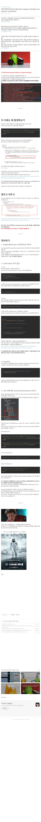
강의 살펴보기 (5, 75)
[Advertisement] (13, 30)
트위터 (23, 692)
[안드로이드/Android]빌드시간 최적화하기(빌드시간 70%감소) (14, 659)
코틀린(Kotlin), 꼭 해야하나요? (7, 651)
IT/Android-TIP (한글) (6, 6)
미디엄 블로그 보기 (6, 59)
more (39, 697)
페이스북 (17, 692)
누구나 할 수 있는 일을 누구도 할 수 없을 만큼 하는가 (12, 733)
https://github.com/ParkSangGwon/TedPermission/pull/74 (16, 375)
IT (2, 648)
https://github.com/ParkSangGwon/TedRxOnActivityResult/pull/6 (18, 373)
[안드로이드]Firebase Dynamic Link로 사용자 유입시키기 (12, 656)
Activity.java (4, 195)
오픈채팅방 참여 (5, 49)
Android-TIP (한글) (7, 648)
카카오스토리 (20, 692)
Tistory (27, 747)
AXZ (20, 747)
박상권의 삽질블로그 (7, 731)
